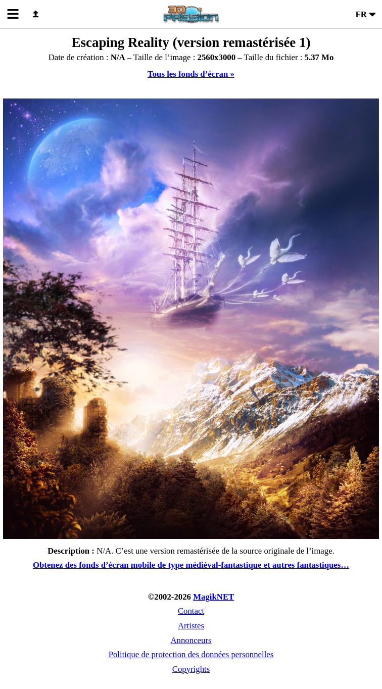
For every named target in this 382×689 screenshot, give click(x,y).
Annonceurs (190, 640)
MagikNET (213, 597)
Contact (191, 611)
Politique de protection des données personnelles (191, 654)
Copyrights (191, 669)
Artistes (191, 625)
